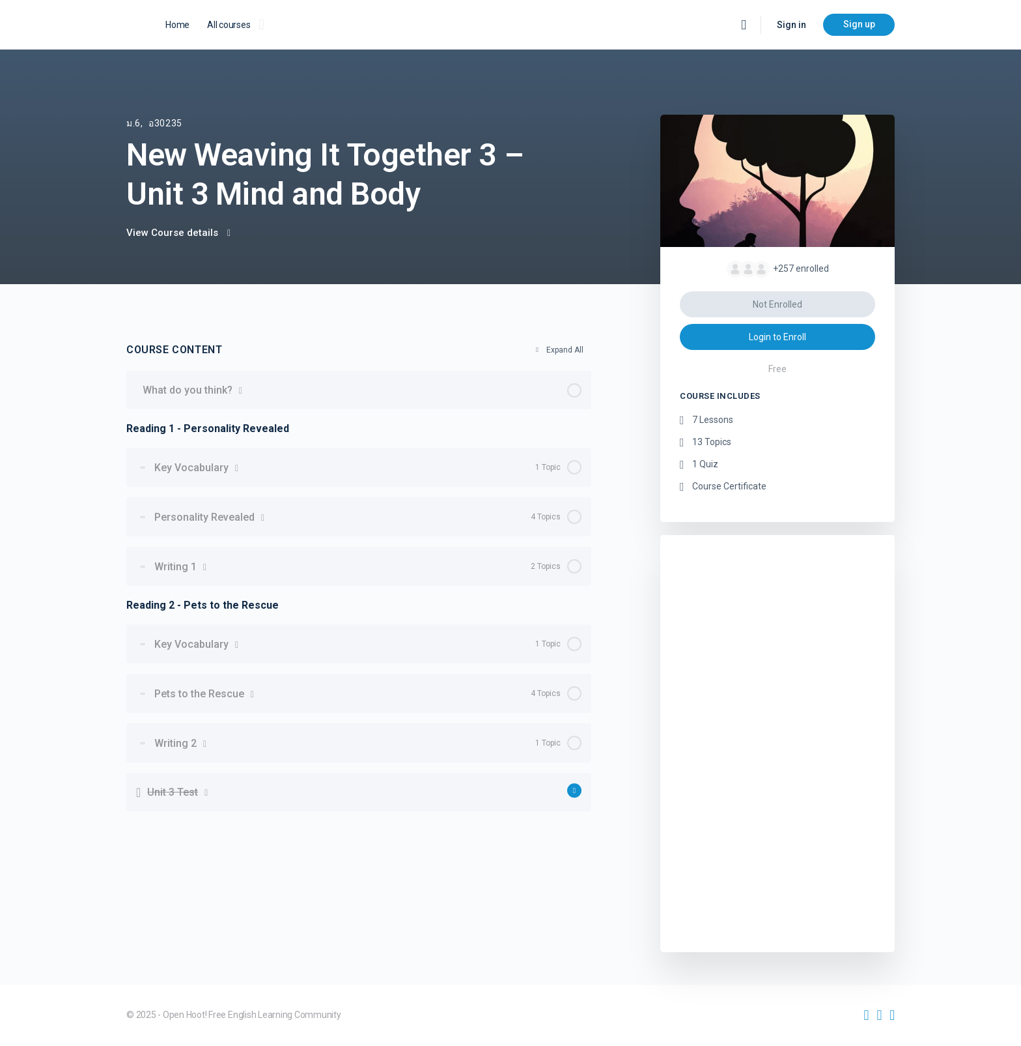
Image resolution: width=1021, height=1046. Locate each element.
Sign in (791, 25)
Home (177, 25)
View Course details (178, 233)
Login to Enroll (777, 337)
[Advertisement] (777, 740)
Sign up (859, 24)
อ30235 (165, 123)
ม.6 (133, 123)
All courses (228, 25)
